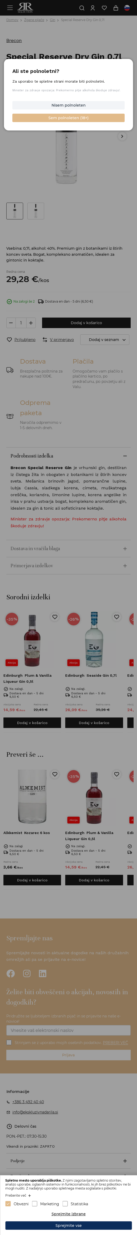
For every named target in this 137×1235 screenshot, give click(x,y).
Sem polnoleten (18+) (68, 118)
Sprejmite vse (68, 1225)
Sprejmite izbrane (69, 1214)
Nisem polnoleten (69, 105)
